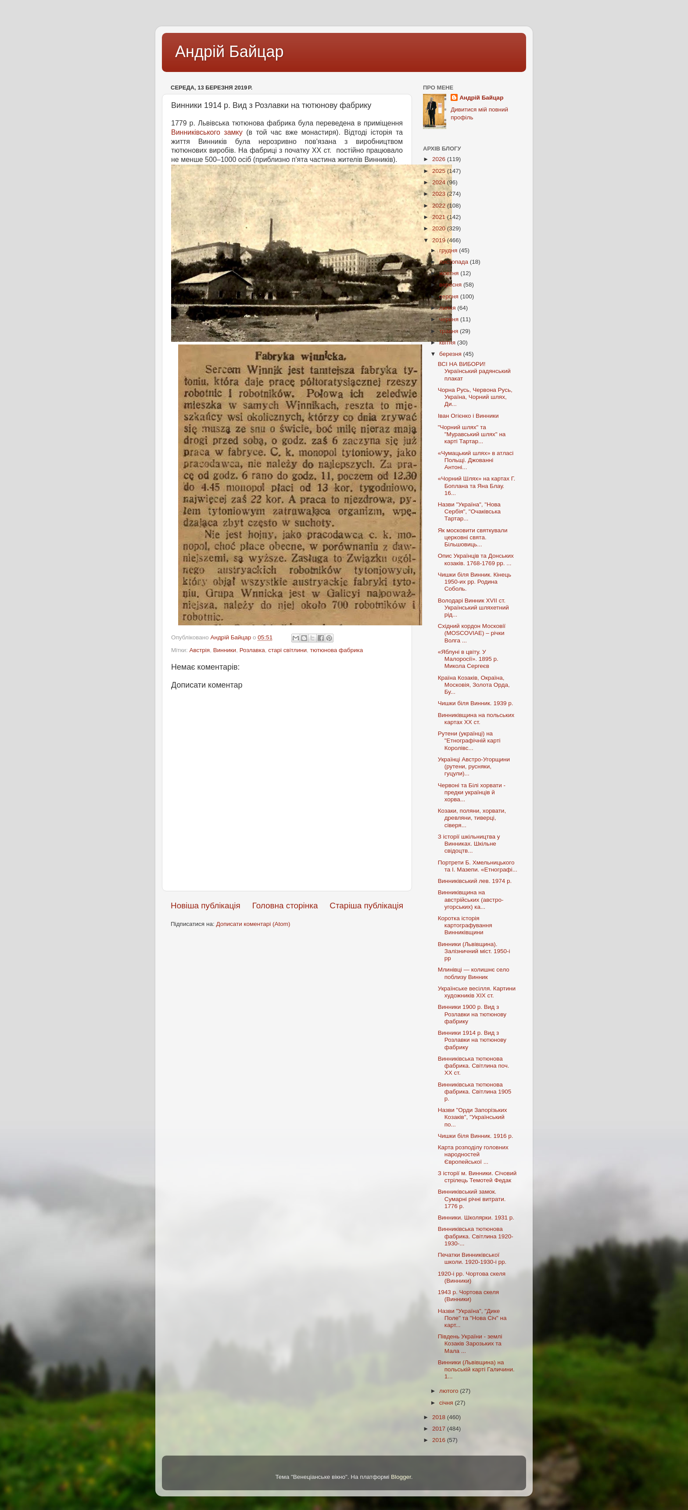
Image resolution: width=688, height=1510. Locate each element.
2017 (439, 1428)
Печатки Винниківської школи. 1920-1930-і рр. (472, 1258)
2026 (439, 159)
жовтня (449, 273)
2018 (439, 1417)
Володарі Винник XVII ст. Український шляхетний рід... (473, 607)
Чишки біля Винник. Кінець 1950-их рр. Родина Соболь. (474, 581)
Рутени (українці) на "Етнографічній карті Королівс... (469, 740)
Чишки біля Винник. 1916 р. (475, 1136)
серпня (449, 296)
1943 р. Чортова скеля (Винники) (468, 1295)
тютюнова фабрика (336, 650)
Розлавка (252, 650)
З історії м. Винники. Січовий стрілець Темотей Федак (477, 1177)
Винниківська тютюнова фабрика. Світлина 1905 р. (475, 1091)
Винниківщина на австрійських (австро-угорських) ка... (471, 899)
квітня (448, 342)
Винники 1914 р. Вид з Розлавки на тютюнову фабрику (472, 1039)
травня (449, 331)
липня (448, 308)
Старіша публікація (366, 905)
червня (449, 319)
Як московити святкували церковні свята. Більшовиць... (473, 537)
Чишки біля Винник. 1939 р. (475, 703)
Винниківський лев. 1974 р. (475, 881)
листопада (454, 261)
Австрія (199, 650)
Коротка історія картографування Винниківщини (465, 925)
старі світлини (287, 650)
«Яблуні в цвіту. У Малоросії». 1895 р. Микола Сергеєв (468, 659)
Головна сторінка (285, 905)
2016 (439, 1440)
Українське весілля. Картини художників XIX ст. (477, 992)
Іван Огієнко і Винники (468, 415)
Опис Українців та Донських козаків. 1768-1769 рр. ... (476, 559)
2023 (439, 193)
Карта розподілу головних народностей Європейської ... (473, 1154)
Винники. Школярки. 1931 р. (476, 1217)
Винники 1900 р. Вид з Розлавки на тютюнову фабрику (472, 1014)
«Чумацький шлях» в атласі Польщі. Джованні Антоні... (476, 460)
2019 (439, 240)
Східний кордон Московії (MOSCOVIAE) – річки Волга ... (471, 633)
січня (447, 1402)
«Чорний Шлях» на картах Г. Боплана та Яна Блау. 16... (476, 485)
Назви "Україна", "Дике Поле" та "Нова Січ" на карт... (472, 1318)
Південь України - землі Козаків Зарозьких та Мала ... (470, 1343)
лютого (449, 1391)
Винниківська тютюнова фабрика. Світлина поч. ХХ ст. (473, 1065)
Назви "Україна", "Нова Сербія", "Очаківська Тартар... (469, 511)
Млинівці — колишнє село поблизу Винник (473, 973)
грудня (449, 250)
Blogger (401, 1477)
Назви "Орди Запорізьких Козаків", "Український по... (472, 1117)
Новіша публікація (205, 905)
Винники (224, 650)
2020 (439, 228)
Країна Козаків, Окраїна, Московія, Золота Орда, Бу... (474, 684)
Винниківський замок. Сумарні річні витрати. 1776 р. (472, 1198)
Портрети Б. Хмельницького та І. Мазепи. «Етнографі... (477, 866)
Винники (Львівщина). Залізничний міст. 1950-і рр (474, 951)
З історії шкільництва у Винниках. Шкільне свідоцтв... (469, 843)
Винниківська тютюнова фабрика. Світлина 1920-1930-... (475, 1236)
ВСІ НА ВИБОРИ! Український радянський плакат (474, 371)
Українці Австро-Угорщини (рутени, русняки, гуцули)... (474, 766)
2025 (439, 171)
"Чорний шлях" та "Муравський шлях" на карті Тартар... (472, 434)
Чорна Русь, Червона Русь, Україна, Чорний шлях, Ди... (475, 397)
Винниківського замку (207, 132)
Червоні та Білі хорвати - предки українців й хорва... (471, 792)
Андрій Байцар (229, 52)
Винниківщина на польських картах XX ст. (476, 718)
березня (451, 354)
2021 (439, 217)
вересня (451, 284)
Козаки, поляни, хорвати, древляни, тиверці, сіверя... (472, 817)
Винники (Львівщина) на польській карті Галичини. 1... (476, 1369)
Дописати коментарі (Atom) (253, 924)
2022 (439, 205)
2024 (439, 182)
